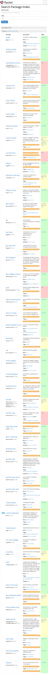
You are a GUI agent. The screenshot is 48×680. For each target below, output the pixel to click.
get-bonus (10, 203)
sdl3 (7, 562)
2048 (8, 37)
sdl (31, 579)
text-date (9, 639)
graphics (31, 157)
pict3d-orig (10, 413)
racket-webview (12, 513)
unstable (33, 534)
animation (28, 79)
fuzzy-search (29, 589)
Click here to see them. (12, 31)
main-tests (32, 495)
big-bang (28, 57)
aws (27, 147)
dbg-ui (8, 163)
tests (24, 496)
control (28, 94)
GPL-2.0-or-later (32, 536)
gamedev (33, 577)
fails (42, 62)
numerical (25, 184)
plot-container (12, 437)
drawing (30, 182)
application (28, 43)
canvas (24, 94)
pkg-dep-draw (11, 426)
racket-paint (11, 502)
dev (27, 380)
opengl (24, 214)
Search (4, 22)
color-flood (10, 100)
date (27, 645)
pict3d (8, 399)
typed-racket (36, 57)
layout (35, 307)
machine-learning (29, 332)
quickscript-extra (13, 477)
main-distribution (33, 471)
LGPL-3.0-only (31, 409)
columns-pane (12, 126)
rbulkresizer (11, 528)
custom (33, 94)
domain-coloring (12, 175)
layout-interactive (13, 299)
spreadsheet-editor (14, 595)
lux (7, 350)
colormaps (10, 114)
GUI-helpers (10, 257)
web (29, 522)
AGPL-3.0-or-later (32, 45)
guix (7, 287)
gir (7, 220)
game (32, 43)
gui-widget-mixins (13, 274)
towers (8, 662)
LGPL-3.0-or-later (32, 370)
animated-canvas (13, 63)
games (36, 43)
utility (29, 184)
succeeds (43, 37)
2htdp (24, 57)
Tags (2, 15)
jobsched (32, 328)
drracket (25, 471)
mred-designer (12, 374)
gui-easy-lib (10, 245)
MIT (37, 284)
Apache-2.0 (30, 134)
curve (27, 157)
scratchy (9, 552)
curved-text (10, 153)
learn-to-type (11, 313)
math (35, 182)
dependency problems (44, 141)
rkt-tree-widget (12, 540)
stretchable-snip (12, 607)
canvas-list (10, 85)
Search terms (5, 10)
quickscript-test (12, 489)
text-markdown (12, 651)
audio (26, 212)
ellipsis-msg (11, 190)
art (23, 182)
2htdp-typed (11, 49)
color (26, 182)
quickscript (10, 459)
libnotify (9, 338)
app (24, 43)
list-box (37, 589)
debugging (29, 169)
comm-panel (11, 138)
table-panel (10, 619)
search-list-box (12, 585)
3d (23, 407)
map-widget (11, 360)
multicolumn (11, 386)
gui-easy (9, 232)
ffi (26, 226)
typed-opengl (29, 403)
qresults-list (11, 449)
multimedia (27, 579)
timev (36, 328)
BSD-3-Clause (31, 171)
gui (38, 43)
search (35, 332)
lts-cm (27, 328)
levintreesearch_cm (14, 325)
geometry (29, 307)
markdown (31, 656)
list (37, 94)
